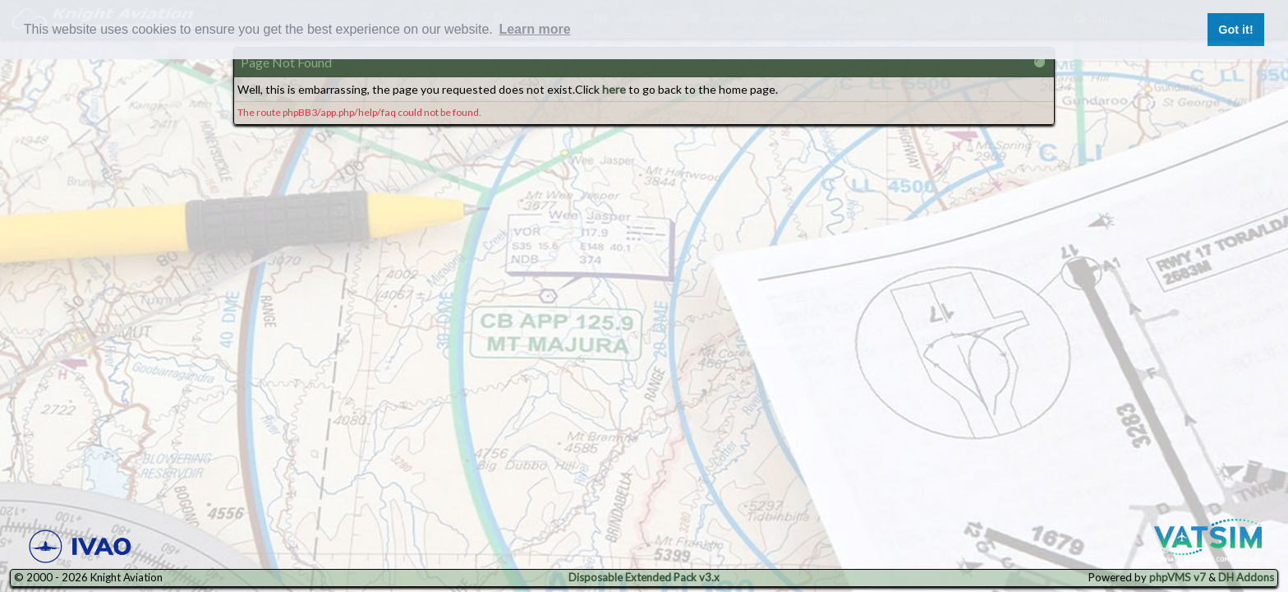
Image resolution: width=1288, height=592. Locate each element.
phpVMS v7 (1177, 577)
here (614, 89)
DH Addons (1246, 577)
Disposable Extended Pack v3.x (644, 577)
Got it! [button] (1235, 29)
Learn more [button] (534, 29)
